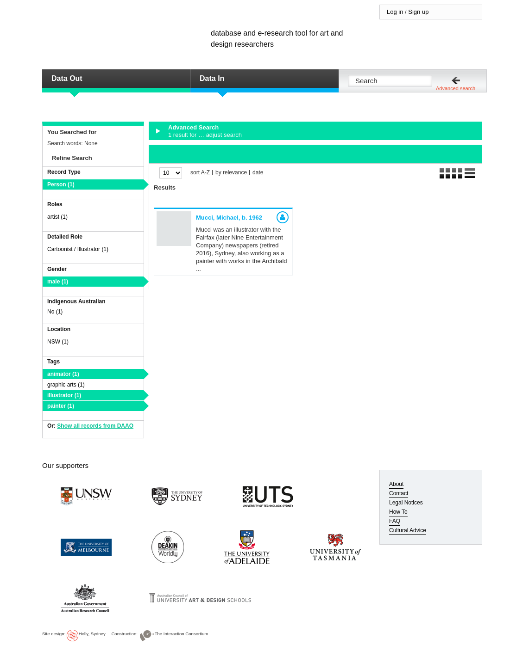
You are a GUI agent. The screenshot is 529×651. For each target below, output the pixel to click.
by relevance (231, 172)
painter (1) (60, 406)
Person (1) (61, 184)
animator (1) (63, 374)
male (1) (57, 281)
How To (398, 512)
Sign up (418, 11)
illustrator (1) (64, 395)
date (257, 172)
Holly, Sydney (92, 633)
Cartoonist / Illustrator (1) (77, 249)
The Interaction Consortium (181, 633)
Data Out (66, 78)
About (396, 484)
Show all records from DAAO (95, 426)
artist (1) (57, 217)
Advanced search (455, 88)
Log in (395, 11)
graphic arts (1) (66, 384)
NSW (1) (58, 341)
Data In (212, 78)
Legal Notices (406, 502)
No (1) (55, 311)
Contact (398, 493)
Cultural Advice (407, 530)
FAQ (394, 521)
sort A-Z (200, 172)
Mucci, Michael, (229, 217)
